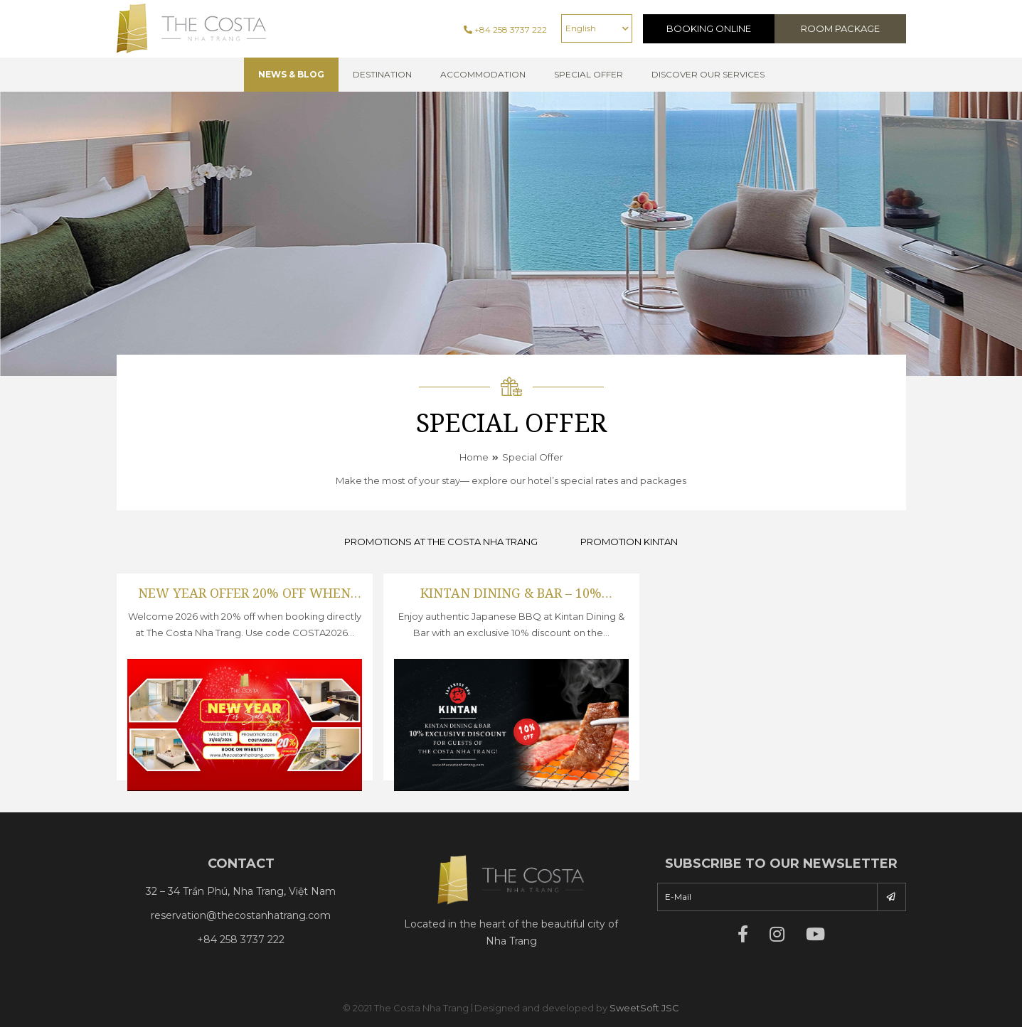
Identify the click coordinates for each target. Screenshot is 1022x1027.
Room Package (840, 28)
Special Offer (532, 457)
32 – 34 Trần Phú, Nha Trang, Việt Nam (241, 891)
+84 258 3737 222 (505, 29)
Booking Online (708, 28)
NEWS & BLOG (291, 74)
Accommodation (483, 74)
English (580, 28)
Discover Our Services (708, 74)
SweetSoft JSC (644, 1007)
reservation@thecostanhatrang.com (241, 915)
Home (474, 457)
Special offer (588, 74)
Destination (382, 74)
